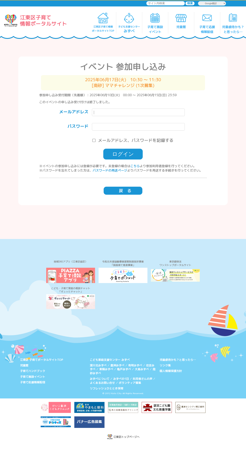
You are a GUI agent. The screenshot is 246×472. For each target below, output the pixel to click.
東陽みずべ (106, 397)
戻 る (125, 191)
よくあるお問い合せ (102, 411)
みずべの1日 (121, 407)
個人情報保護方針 (171, 399)
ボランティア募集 (130, 411)
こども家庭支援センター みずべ (110, 388)
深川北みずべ (98, 393)
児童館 (24, 393)
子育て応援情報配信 (32, 410)
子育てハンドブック (32, 399)
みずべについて (99, 407)
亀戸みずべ (124, 397)
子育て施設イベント (32, 405)
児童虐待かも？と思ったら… (178, 388)
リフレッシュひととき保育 (106, 416)
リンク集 (165, 393)
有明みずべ (135, 393)
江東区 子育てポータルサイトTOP (41, 388)
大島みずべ (142, 397)
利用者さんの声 (142, 407)
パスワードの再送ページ (110, 170)
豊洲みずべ (117, 393)
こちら (135, 166)
